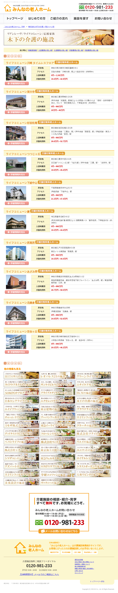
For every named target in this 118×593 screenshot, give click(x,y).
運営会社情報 (79, 559)
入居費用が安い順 (45, 50)
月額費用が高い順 (91, 50)
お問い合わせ (79, 571)
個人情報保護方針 (80, 566)
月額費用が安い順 (76, 50)
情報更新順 (32, 50)
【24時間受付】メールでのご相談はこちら (39, 574)
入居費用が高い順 (61, 50)
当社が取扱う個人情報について (84, 562)
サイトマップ (79, 573)
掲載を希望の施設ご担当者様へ (84, 568)
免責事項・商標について (82, 564)
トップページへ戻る (97, 581)
